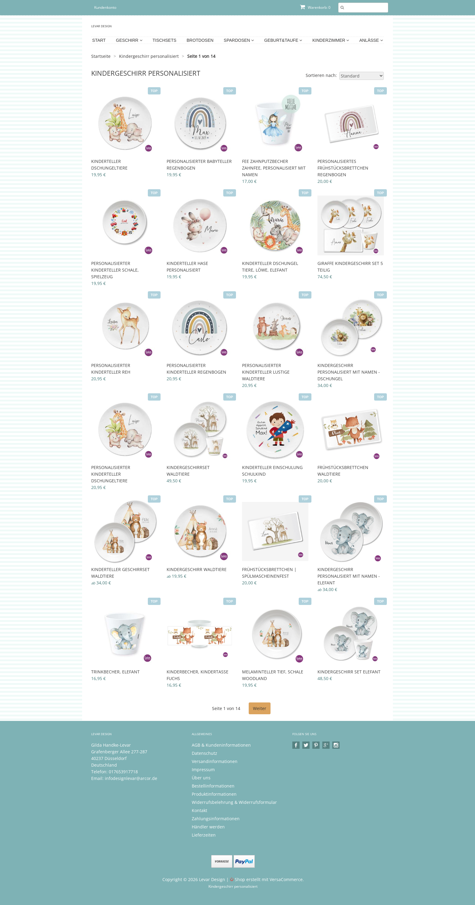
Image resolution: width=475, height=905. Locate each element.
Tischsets (165, 40)
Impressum (203, 769)
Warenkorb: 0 (315, 7)
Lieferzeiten (204, 835)
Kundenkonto (105, 7)
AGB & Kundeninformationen (221, 745)
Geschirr (129, 40)
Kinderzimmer (330, 40)
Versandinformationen (215, 761)
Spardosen (239, 40)
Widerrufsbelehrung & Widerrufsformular (234, 802)
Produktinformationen (214, 794)
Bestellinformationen (213, 786)
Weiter (259, 708)
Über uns (201, 778)
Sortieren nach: (321, 75)
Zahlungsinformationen (216, 818)
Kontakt (199, 810)
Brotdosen (200, 40)
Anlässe (371, 40)
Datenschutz (204, 753)
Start (99, 40)
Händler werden (208, 827)
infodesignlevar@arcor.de (131, 778)
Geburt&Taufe (283, 40)
